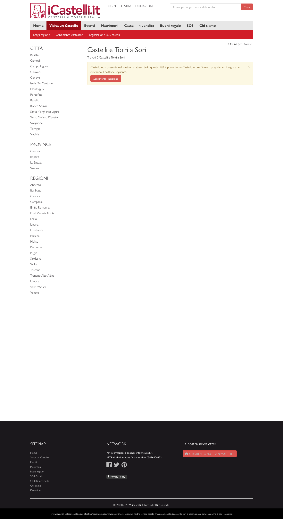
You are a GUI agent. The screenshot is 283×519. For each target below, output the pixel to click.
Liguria (34, 224)
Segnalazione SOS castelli (104, 34)
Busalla (34, 54)
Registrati (125, 6)
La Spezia (36, 162)
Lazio (33, 218)
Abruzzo (35, 184)
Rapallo (34, 100)
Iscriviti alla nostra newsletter (209, 454)
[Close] (248, 66)
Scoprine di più (215, 513)
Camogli (35, 60)
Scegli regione (41, 34)
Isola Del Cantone (41, 83)
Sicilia (33, 264)
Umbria (34, 281)
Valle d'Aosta (38, 286)
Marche (34, 235)
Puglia (33, 252)
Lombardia (37, 230)
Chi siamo (207, 25)
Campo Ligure (39, 66)
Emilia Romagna (40, 207)
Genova (35, 77)
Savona (34, 168)
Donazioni (144, 6)
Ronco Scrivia (38, 105)
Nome (248, 43)
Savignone (36, 123)
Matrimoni (109, 25)
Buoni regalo (170, 25)
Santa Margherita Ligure (44, 111)
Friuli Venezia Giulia (42, 213)
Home (38, 25)
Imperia (34, 156)
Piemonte (36, 247)
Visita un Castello (63, 25)
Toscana (35, 269)
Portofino (36, 94)
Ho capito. (227, 513)
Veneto (34, 292)
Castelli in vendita (139, 25)
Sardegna (35, 258)
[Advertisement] (56, 362)
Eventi (89, 25)
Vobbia (34, 134)
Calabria (35, 196)
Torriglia (35, 128)
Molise (34, 241)
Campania (36, 201)
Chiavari (35, 71)
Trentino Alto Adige (42, 275)
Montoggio (37, 88)
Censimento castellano (69, 34)
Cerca (247, 7)
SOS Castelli (36, 476)
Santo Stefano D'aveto (44, 117)
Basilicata (35, 190)
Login (111, 6)
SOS (190, 25)
